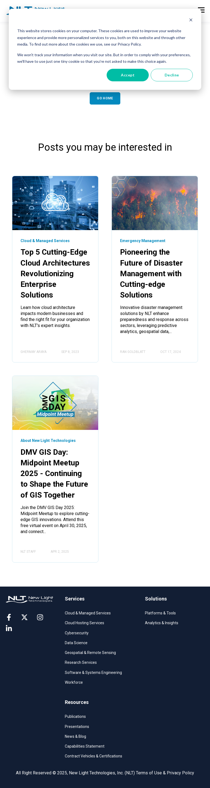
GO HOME (105, 98)
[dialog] (105, 49)
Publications (75, 716)
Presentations (77, 726)
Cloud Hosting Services (84, 623)
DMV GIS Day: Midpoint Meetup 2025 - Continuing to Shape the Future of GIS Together (54, 473)
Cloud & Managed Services (88, 613)
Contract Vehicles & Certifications (93, 756)
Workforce (74, 682)
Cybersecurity (77, 633)
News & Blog (75, 736)
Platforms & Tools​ (160, 613)
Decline (172, 75)
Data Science (76, 643)
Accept (128, 75)
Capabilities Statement (84, 746)
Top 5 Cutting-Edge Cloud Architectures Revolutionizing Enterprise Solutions (55, 273)
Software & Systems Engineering (93, 672)
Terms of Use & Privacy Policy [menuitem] (165, 772)
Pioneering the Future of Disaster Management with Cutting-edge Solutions (151, 273)
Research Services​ (81, 662)
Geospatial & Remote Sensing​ (90, 652)
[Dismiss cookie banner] (191, 20)
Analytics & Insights (161, 623)
